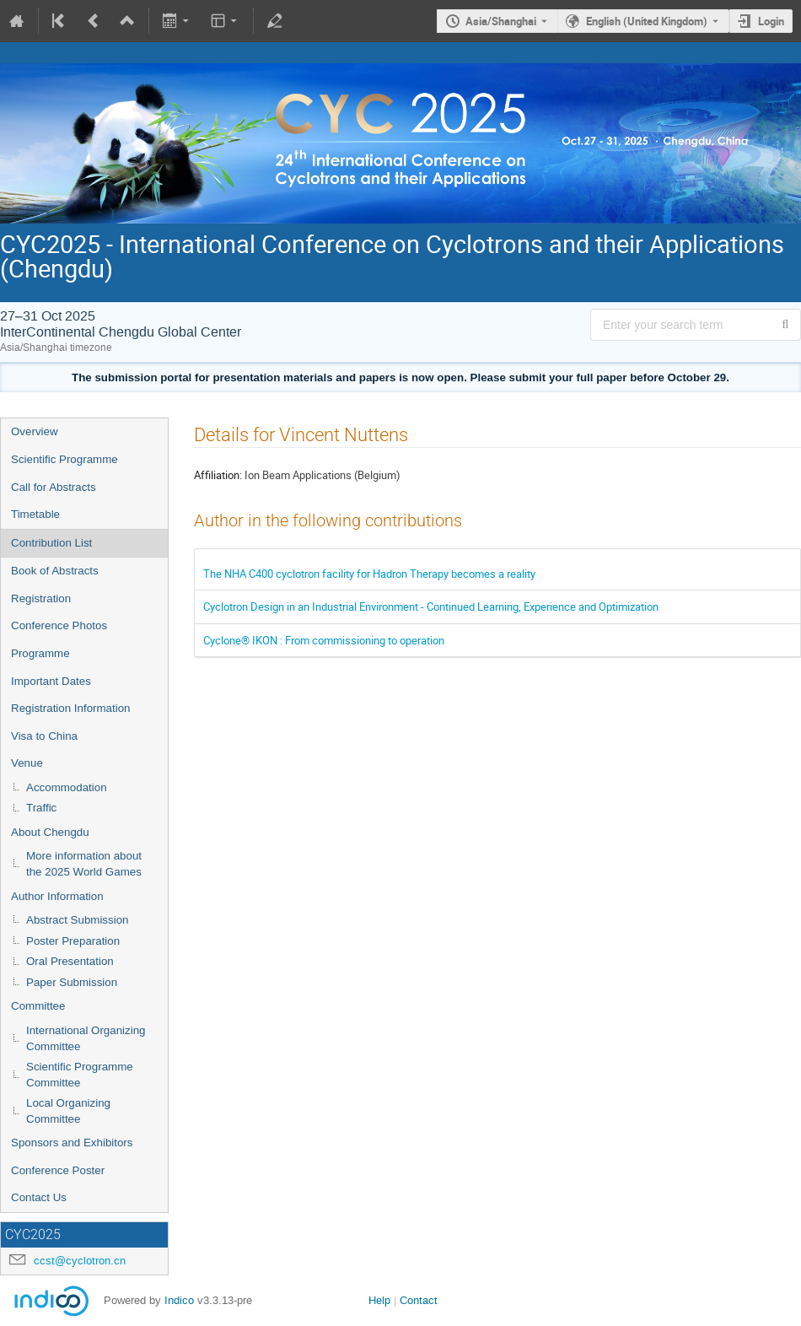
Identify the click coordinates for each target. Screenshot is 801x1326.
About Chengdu (50, 832)
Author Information (57, 896)
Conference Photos (59, 625)
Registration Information (71, 708)
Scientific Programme (64, 459)
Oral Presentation (70, 961)
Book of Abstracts (55, 570)
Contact (419, 1300)
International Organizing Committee (86, 1038)
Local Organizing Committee (68, 1111)
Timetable (35, 514)
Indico (179, 1300)
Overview (34, 431)
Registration (41, 598)
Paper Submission (71, 982)
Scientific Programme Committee (79, 1074)
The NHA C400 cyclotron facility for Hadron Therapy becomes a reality (369, 573)
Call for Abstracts (53, 487)
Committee (38, 1006)
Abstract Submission (77, 920)
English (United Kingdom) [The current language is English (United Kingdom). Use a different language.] (646, 21)
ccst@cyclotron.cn (80, 1260)
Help (379, 1300)
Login (771, 21)
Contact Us (39, 1197)
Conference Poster (58, 1170)
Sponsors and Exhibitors (71, 1142)
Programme (40, 653)
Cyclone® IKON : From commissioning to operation (323, 640)
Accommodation (66, 787)
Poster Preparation (73, 941)
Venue (27, 763)
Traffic (41, 807)
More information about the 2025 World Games (84, 863)
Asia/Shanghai (500, 21)
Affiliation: (218, 474)
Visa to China (44, 736)
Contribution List (51, 542)
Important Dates (51, 681)
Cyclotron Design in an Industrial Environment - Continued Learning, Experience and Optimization (431, 606)
